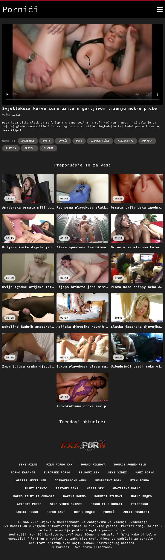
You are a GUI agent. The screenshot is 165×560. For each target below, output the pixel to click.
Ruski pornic (35, 488)
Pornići (63, 547)
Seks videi (117, 472)
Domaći (63, 140)
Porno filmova (93, 464)
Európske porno (57, 472)
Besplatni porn (108, 480)
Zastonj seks (67, 488)
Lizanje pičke (100, 140)
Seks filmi (28, 464)
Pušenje (48, 148)
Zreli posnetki (136, 512)
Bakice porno (26, 512)
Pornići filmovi (108, 496)
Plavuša (11, 148)
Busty (46, 140)
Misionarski (126, 140)
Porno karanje (23, 472)
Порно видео (141, 496)
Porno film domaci (107, 504)
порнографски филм (71, 480)
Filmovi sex (89, 472)
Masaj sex (95, 488)
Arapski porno (29, 504)
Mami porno (144, 472)
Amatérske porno (126, 488)
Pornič (109, 512)
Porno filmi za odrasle (34, 496)
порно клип (56, 512)
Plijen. (30, 148)
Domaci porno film (130, 464)
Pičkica (147, 140)
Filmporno (139, 504)
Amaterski (27, 140)
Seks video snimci (66, 504)
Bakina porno (74, 496)
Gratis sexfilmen (31, 480)
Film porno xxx (59, 464)
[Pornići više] (160, 9)
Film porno (139, 480)
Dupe (79, 140)
